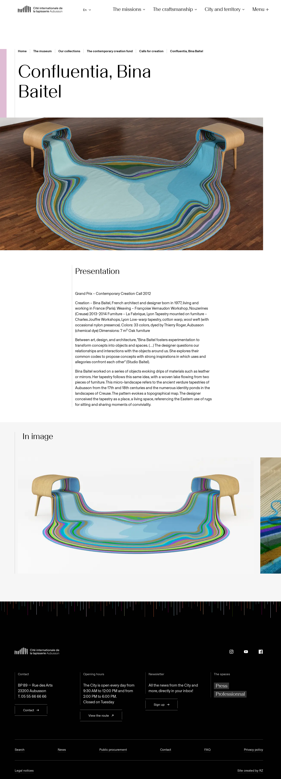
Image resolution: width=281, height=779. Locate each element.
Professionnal (230, 694)
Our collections (69, 51)
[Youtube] (246, 651)
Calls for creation (151, 51)
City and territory (225, 9)
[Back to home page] (40, 10)
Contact (165, 750)
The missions (129, 9)
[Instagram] (231, 651)
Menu (261, 9)
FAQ (207, 750)
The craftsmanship (175, 9)
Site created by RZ (250, 770)
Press (221, 686)
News (62, 750)
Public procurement (113, 750)
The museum (42, 51)
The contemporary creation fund (110, 51)
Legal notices (24, 770)
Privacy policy (253, 750)
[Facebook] (260, 651)
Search (19, 750)
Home (22, 51)
